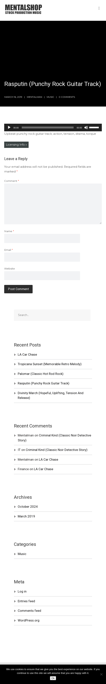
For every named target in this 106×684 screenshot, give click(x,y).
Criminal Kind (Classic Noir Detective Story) (57, 450)
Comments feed (29, 611)
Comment (11, 180)
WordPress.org (28, 620)
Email (8, 249)
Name (9, 231)
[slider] (48, 127)
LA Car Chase (27, 354)
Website (9, 268)
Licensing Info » (16, 144)
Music (50, 96)
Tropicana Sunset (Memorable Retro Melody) (50, 364)
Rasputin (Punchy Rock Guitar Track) (43, 383)
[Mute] (86, 127)
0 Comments (67, 96)
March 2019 (26, 516)
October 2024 (28, 506)
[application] (53, 127)
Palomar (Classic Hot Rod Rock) (40, 374)
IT (19, 450)
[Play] (9, 127)
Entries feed (26, 601)
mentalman (34, 96)
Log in (22, 591)
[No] (101, 674)
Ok (53, 678)
